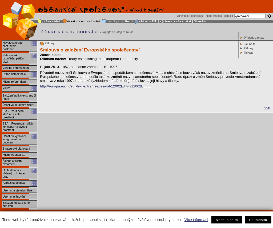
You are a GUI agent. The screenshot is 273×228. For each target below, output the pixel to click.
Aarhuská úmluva (14, 182)
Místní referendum (14, 81)
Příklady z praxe (254, 37)
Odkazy (249, 52)
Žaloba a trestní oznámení (12, 162)
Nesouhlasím (227, 220)
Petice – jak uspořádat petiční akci (14, 58)
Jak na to (249, 44)
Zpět (266, 108)
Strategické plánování (16, 148)
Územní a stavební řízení (18, 190)
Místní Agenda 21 (14, 154)
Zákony (248, 48)
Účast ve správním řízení (18, 104)
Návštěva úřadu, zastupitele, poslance (13, 46)
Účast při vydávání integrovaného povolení (14, 139)
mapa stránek (214, 15)
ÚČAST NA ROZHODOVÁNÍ (70, 32)
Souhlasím (258, 220)
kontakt (228, 15)
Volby (6, 87)
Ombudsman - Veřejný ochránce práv (14, 173)
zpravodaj (182, 15)
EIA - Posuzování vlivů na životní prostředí (14, 114)
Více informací (196, 220)
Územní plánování (14, 196)
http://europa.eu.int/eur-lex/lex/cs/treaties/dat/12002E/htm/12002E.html (95, 86)
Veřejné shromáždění (16, 67)
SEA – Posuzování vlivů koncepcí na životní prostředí (18, 126)
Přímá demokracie (14, 73)
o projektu (197, 15)
